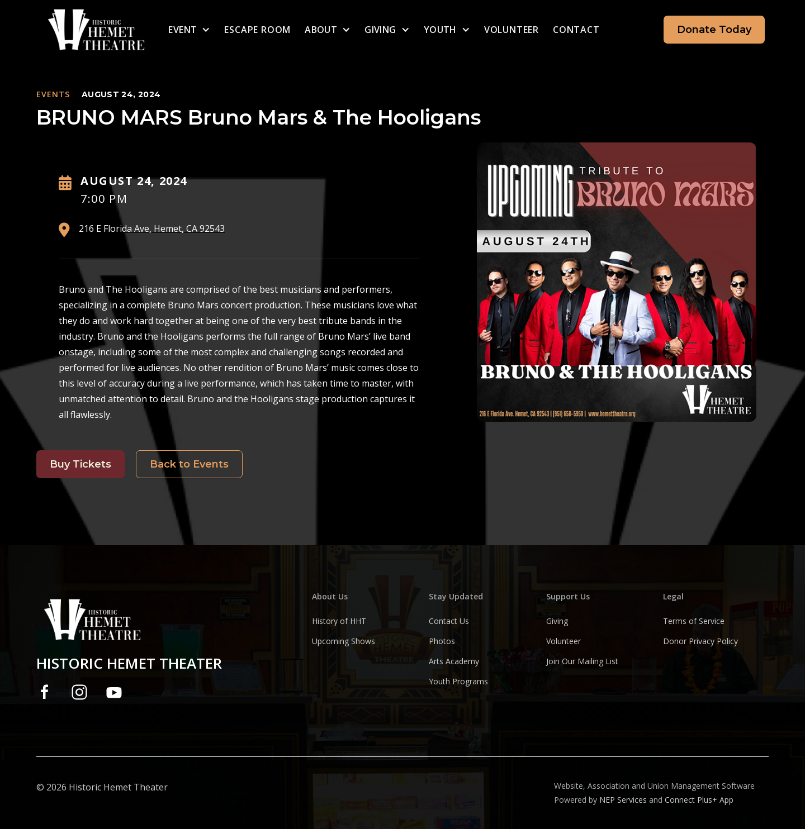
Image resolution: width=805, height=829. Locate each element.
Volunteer (511, 29)
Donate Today (714, 29)
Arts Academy (454, 661)
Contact (576, 29)
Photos (442, 641)
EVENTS (53, 94)
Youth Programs (458, 681)
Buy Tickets (80, 464)
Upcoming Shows (343, 641)
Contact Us (449, 621)
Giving (557, 621)
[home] (65, 29)
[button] (189, 30)
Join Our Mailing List (582, 661)
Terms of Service (693, 621)
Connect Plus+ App (699, 799)
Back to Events (189, 464)
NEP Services (623, 799)
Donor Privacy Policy (700, 641)
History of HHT (339, 621)
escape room (257, 29)
